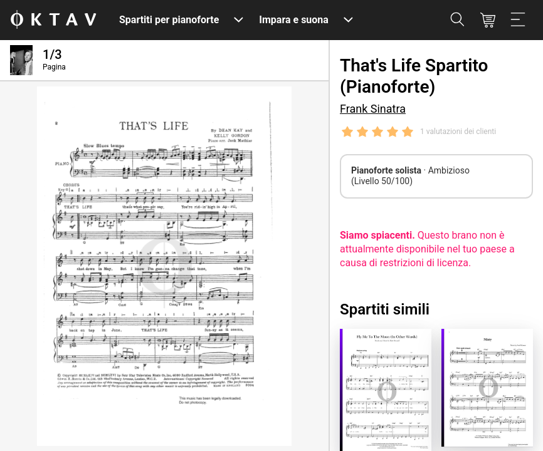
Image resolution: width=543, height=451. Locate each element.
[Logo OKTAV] (53, 20)
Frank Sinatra (373, 108)
